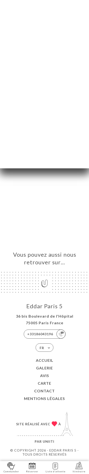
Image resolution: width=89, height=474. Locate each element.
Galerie (44, 368)
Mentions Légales (44, 398)
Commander (11, 467)
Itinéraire (79, 467)
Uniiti (48, 441)
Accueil (44, 360)
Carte (44, 383)
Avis (44, 375)
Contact (44, 391)
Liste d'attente (56, 467)
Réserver (32, 467)
